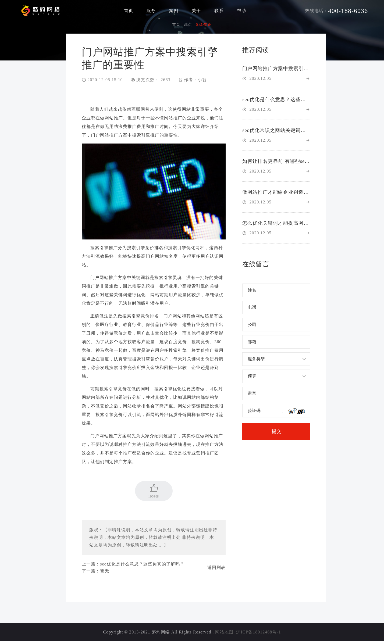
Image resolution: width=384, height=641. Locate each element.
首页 (128, 10)
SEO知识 (204, 25)
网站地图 (224, 632)
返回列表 (216, 567)
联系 (218, 10)
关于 (196, 10)
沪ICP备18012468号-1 (258, 632)
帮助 (241, 10)
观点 (188, 25)
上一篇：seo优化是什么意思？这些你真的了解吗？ (133, 564)
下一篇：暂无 (95, 571)
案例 (173, 10)
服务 (151, 10)
